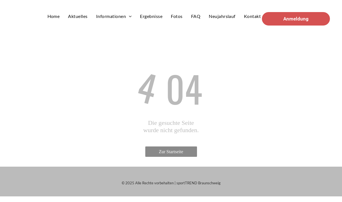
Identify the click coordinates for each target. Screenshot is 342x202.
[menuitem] (53, 16)
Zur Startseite (171, 151)
